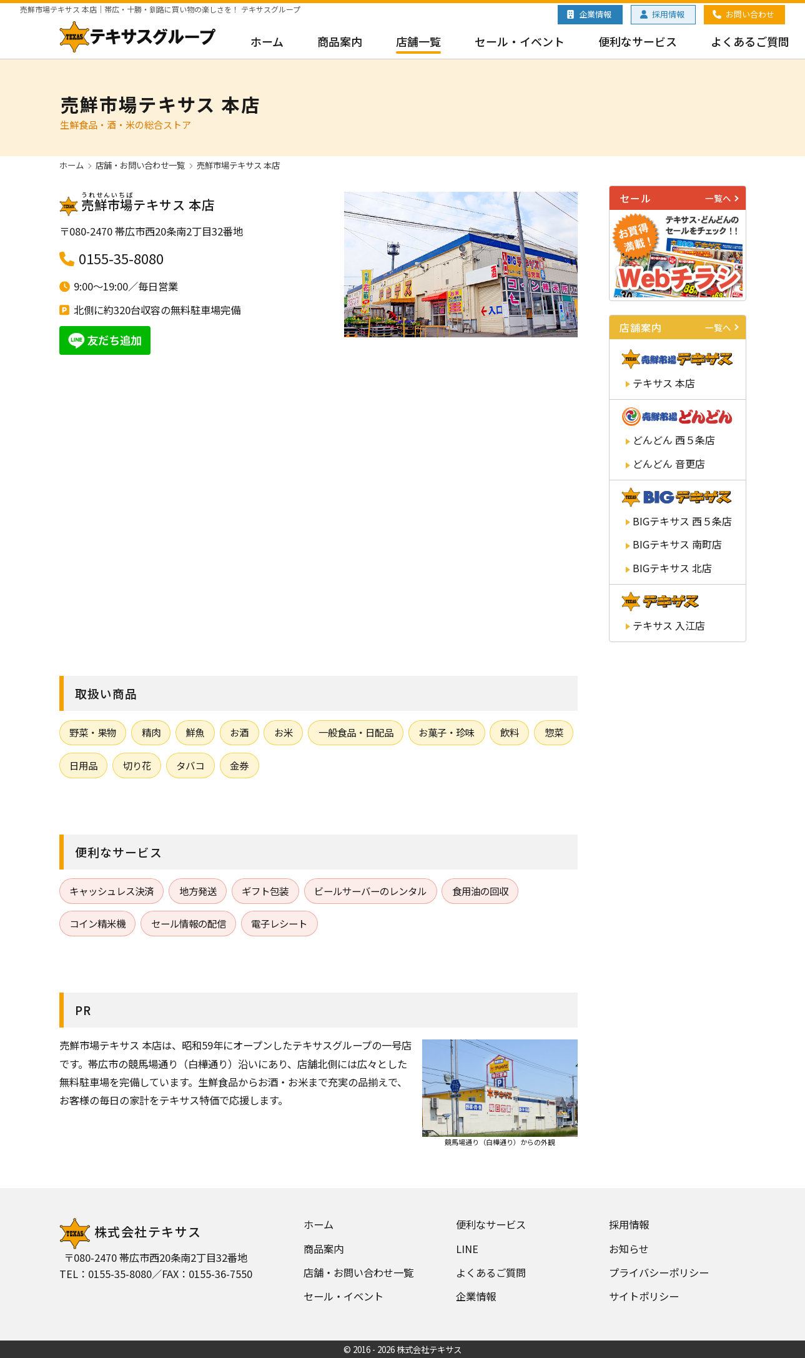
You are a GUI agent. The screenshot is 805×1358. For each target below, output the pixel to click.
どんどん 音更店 (669, 463)
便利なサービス (637, 41)
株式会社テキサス (130, 1231)
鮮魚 (194, 732)
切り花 (137, 765)
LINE (467, 1248)
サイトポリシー (644, 1296)
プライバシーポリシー (659, 1272)
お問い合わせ (750, 14)
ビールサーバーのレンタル (370, 891)
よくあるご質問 (750, 41)
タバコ (190, 765)
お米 (283, 732)
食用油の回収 (480, 891)
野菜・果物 (92, 732)
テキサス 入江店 (669, 625)
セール (681, 198)
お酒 (239, 732)
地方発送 (198, 891)
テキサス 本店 (664, 382)
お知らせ (629, 1248)
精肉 (151, 732)
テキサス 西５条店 (682, 520)
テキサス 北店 (672, 567)
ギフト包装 (265, 891)
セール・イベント (520, 41)
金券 (239, 765)
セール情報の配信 (188, 923)
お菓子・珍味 (446, 732)
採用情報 (668, 14)
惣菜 (554, 732)
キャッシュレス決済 (111, 891)
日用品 (83, 765)
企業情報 (595, 14)
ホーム (267, 41)
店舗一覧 (418, 41)
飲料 (509, 732)
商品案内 (339, 41)
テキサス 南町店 (677, 544)
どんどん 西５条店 (674, 439)
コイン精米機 (97, 923)
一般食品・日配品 (356, 732)
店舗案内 (681, 327)
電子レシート (279, 923)
